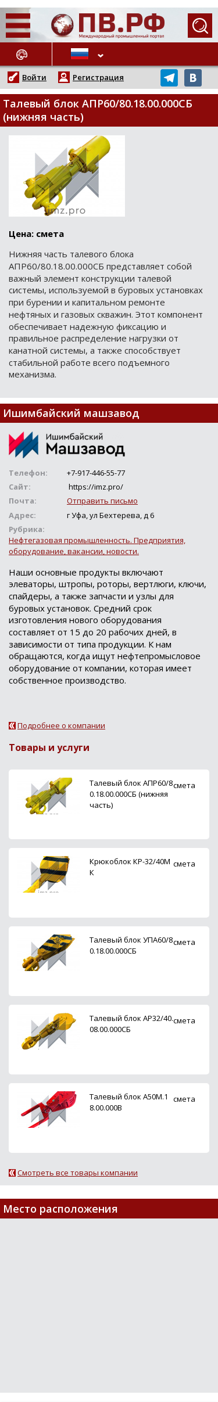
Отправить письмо (102, 500)
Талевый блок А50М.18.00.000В (129, 1102)
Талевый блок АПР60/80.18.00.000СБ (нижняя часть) (131, 794)
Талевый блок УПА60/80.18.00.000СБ (131, 945)
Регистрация (98, 77)
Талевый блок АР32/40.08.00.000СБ (131, 1023)
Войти (34, 77)
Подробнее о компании (61, 725)
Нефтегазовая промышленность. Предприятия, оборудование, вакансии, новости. (97, 545)
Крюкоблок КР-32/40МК (130, 867)
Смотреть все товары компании (77, 1172)
